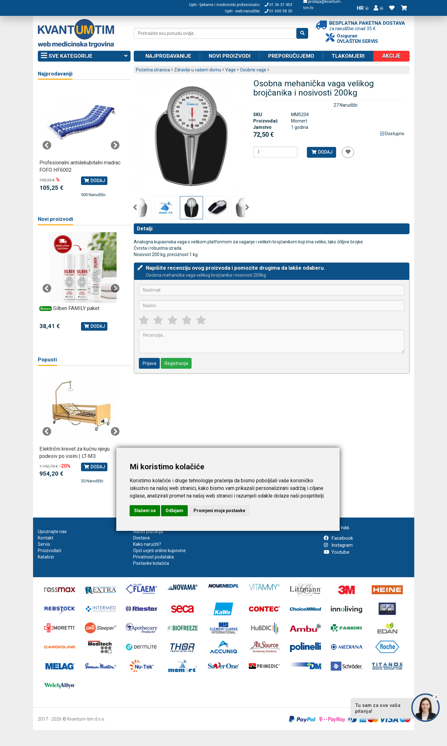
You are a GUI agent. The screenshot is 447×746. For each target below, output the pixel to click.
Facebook (338, 538)
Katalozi (46, 556)
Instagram (338, 545)
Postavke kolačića (151, 563)
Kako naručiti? (147, 544)
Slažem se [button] (145, 510)
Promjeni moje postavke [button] (219, 510)
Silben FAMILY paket (76, 308)
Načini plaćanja (148, 531)
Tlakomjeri (348, 56)
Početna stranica (153, 69)
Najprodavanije (168, 56)
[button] (378, 8)
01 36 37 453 (278, 5)
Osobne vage (253, 69)
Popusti (47, 360)
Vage (230, 69)
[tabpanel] (81, 142)
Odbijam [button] (174, 510)
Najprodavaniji (55, 74)
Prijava (149, 363)
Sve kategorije (84, 56)
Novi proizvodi (230, 56)
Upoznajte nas (52, 531)
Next (247, 207)
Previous (135, 207)
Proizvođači (49, 550)
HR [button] (363, 8)
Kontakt (45, 537)
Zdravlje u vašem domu (197, 69)
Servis (44, 544)
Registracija (176, 363)
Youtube (336, 552)
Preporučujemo (291, 56)
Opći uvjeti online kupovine (159, 550)
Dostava (141, 537)
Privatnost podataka (153, 556)
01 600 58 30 (278, 11)
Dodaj (322, 152)
